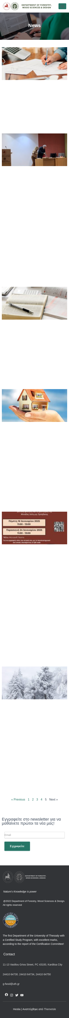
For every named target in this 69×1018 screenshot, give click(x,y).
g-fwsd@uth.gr (11, 983)
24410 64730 (10, 974)
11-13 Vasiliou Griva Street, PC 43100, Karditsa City (32, 964)
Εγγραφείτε (17, 846)
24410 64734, (27, 974)
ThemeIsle (50, 1009)
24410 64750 (43, 974)
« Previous (18, 799)
